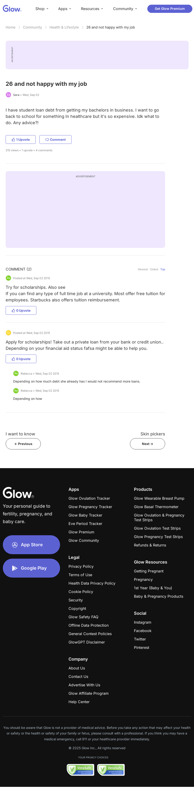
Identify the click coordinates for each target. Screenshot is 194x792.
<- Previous (23, 444)
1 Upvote (20, 139)
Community (32, 27)
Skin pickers (153, 433)
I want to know (20, 433)
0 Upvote (20, 310)
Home (10, 27)
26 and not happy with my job (110, 27)
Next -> (147, 444)
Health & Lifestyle (64, 27)
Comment (55, 139)
